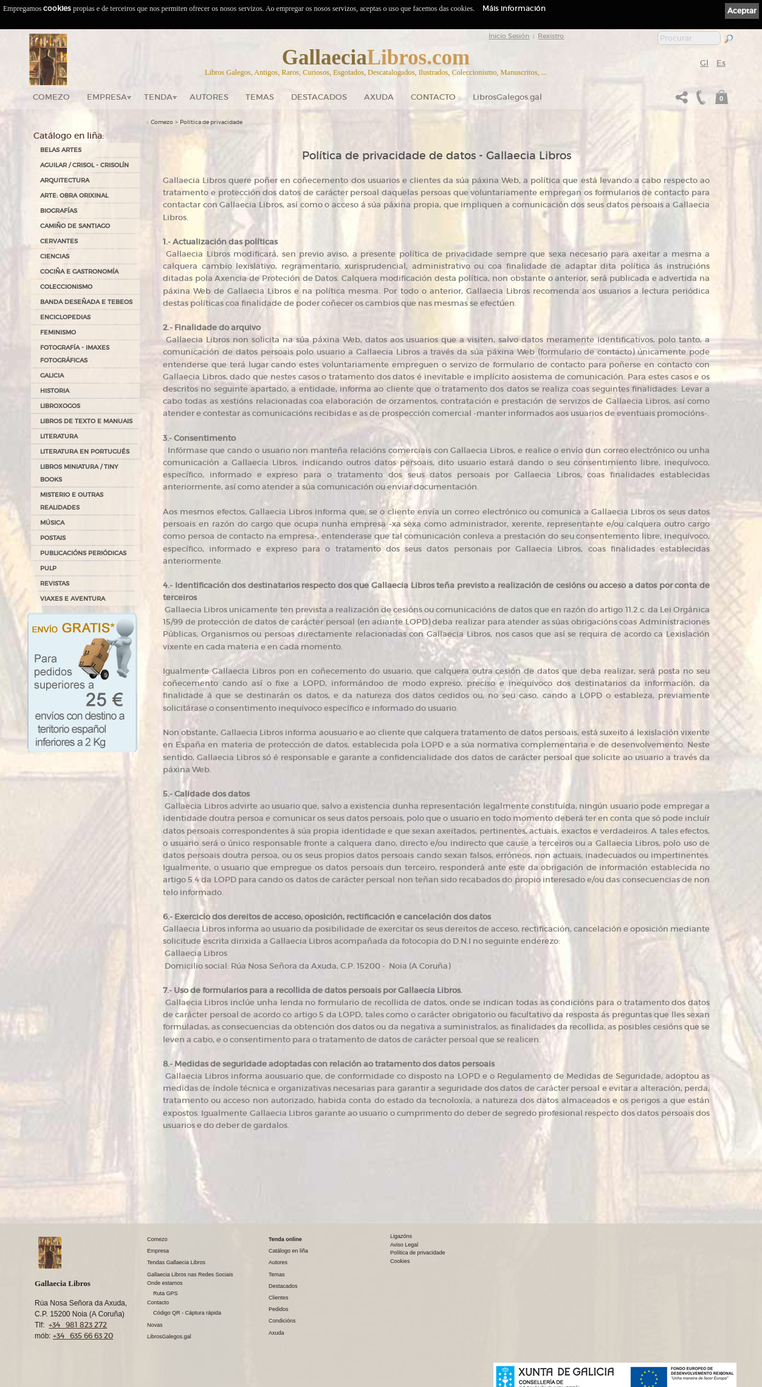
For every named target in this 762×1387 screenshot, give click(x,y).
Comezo (51, 97)
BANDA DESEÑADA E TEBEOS (86, 302)
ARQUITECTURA (64, 180)
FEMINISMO (58, 332)
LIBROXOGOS (60, 406)
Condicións (282, 1321)
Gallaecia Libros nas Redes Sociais (190, 1274)
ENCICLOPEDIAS (65, 317)
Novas (155, 1325)
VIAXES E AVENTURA (72, 599)
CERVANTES (59, 241)
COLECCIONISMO (66, 287)
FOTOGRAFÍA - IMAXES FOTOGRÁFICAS (74, 354)
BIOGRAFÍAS (58, 211)
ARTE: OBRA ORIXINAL (74, 195)
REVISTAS (54, 583)
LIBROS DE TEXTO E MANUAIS (86, 421)
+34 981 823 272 (78, 1324)
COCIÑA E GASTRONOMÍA (79, 271)
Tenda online (285, 1239)
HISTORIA (54, 391)
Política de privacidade (211, 122)
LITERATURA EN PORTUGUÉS (84, 451)
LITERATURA (59, 436)
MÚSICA (52, 523)
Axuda (379, 97)
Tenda (158, 97)
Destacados (283, 1286)
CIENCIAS (54, 256)
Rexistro (551, 36)
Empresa (107, 97)
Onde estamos (165, 1283)
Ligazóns (401, 1236)
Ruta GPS (165, 1293)
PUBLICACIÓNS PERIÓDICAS (83, 553)
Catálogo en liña (288, 1251)
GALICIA (52, 375)
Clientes (279, 1298)
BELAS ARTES (60, 150)
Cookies (400, 1261)
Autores (209, 97)
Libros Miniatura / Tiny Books (79, 473)
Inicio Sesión (509, 36)
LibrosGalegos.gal (507, 97)
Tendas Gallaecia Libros (176, 1262)
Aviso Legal (404, 1245)
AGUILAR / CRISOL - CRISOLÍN (84, 165)
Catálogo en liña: (68, 135)
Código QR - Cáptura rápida (187, 1313)
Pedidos (279, 1309)
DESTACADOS (319, 97)
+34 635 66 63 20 (83, 1335)
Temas (259, 97)
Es (721, 63)
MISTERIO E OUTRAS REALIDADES (71, 501)
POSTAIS (53, 538)
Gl (704, 63)
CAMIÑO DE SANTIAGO (75, 226)
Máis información (514, 8)
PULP (48, 568)
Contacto (433, 97)
